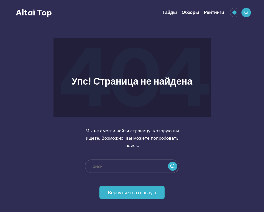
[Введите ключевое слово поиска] (132, 166)
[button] (172, 166)
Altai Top (34, 12)
